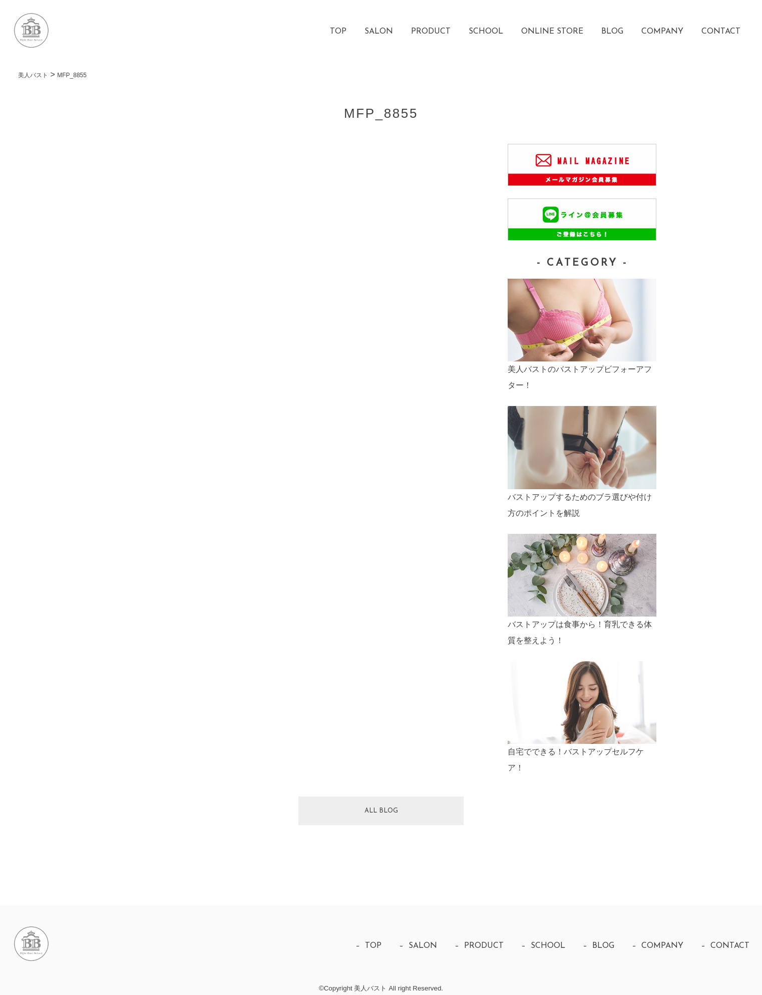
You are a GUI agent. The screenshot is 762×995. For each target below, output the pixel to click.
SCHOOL (486, 32)
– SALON (418, 946)
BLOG (612, 32)
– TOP (368, 946)
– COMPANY (657, 946)
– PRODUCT (479, 946)
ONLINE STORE (552, 32)
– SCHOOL (543, 946)
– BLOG (598, 946)
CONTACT (720, 32)
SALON (378, 32)
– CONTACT (725, 946)
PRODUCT (431, 32)
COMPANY (662, 32)
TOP (338, 32)
